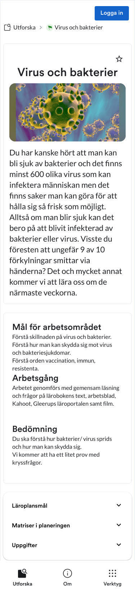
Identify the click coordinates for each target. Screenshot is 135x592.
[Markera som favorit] (119, 58)
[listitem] (22, 579)
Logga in (111, 13)
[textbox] (67, 398)
